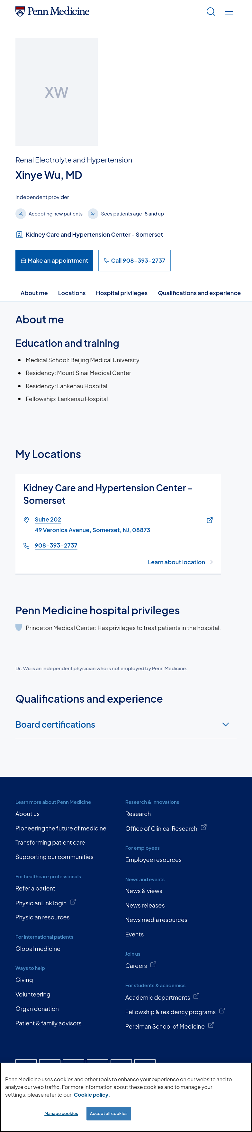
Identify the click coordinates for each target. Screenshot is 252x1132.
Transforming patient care (50, 842)
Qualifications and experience (199, 292)
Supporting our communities (54, 856)
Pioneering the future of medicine (60, 828)
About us (27, 813)
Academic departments (162, 997)
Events (134, 934)
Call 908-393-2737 (134, 260)
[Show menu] (229, 12)
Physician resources (42, 917)
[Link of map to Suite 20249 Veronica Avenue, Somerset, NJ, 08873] (208, 520)
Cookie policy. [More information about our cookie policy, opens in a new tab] (92, 1094)
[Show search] (211, 12)
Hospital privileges (122, 292)
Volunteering (32, 994)
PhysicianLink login (45, 902)
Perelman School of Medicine (169, 1026)
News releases (145, 905)
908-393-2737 (56, 545)
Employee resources (153, 859)
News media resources (156, 919)
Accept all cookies (109, 1113)
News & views (143, 890)
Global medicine (37, 948)
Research (138, 813)
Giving (24, 979)
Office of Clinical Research (166, 828)
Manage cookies (61, 1113)
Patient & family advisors (48, 1023)
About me (34, 292)
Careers (141, 965)
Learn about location (176, 562)
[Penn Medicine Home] (52, 14)
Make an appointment (54, 260)
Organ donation (37, 1008)
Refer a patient (35, 888)
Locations (72, 292)
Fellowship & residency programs (175, 1011)
